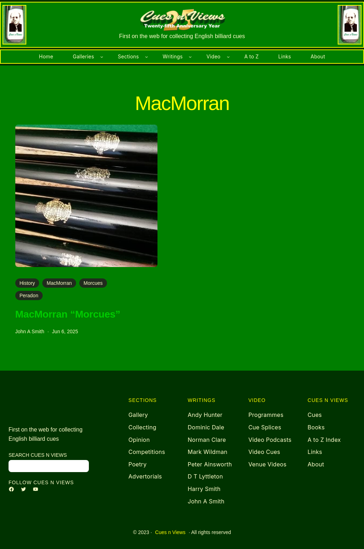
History (27, 283)
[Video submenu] (228, 56)
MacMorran (59, 283)
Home (46, 56)
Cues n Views (170, 532)
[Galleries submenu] (101, 56)
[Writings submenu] (190, 56)
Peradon (29, 295)
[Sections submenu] (146, 56)
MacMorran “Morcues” (68, 314)
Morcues (93, 283)
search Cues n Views (38, 455)
